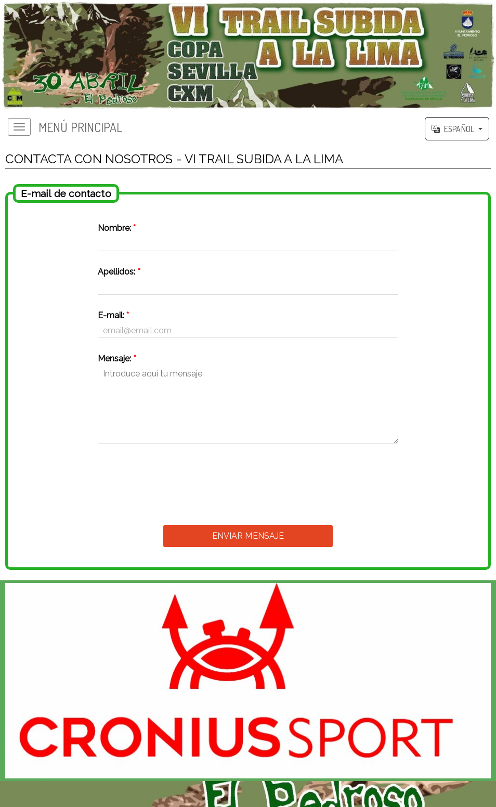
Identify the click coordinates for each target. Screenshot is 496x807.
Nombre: (117, 228)
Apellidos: (119, 272)
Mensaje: (117, 358)
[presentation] (248, 481)
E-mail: (113, 315)
